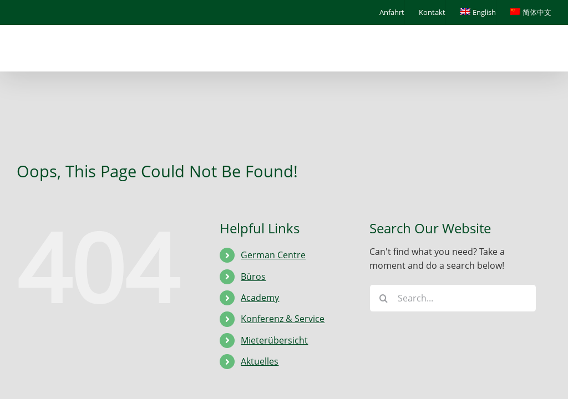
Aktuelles (259, 361)
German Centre (273, 255)
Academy (260, 297)
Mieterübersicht (274, 340)
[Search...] (452, 298)
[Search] (383, 298)
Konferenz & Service (282, 319)
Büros (253, 276)
